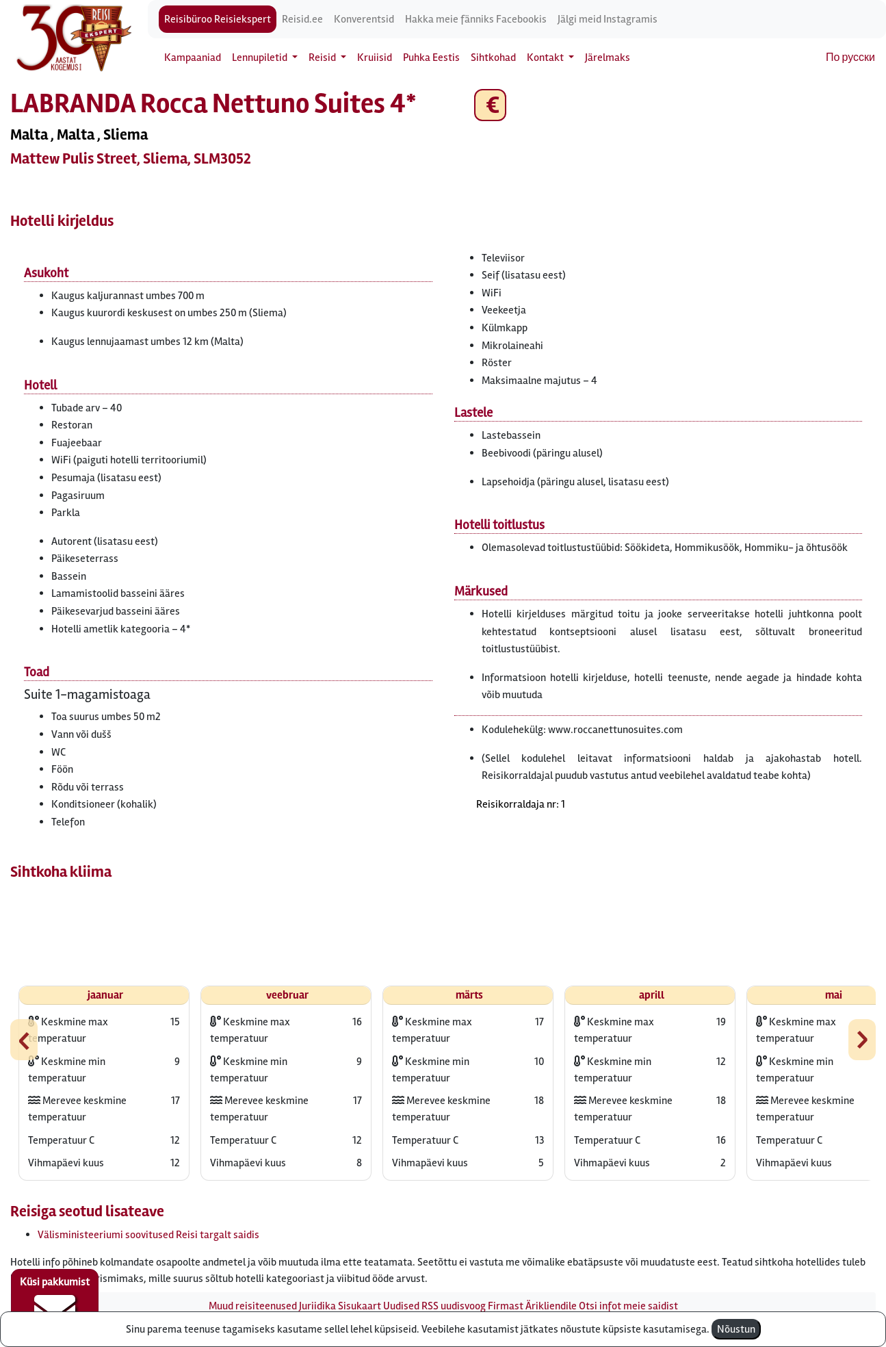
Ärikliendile (551, 1306)
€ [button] (490, 105)
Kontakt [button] (546, 57)
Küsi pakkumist (55, 1303)
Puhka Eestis (431, 57)
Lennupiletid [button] (260, 57)
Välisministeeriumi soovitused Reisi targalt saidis (148, 1235)
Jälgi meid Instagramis (607, 19)
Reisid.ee (302, 19)
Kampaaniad (192, 57)
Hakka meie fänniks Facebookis (476, 19)
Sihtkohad (493, 57)
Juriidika (317, 1306)
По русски (850, 57)
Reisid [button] (323, 57)
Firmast (505, 1306)
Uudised (401, 1306)
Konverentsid (364, 19)
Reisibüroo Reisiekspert (217, 19)
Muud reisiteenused (253, 1306)
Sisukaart (359, 1306)
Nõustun (736, 1329)
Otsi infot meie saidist (628, 1306)
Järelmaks (607, 57)
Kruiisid (374, 57)
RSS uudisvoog (453, 1306)
